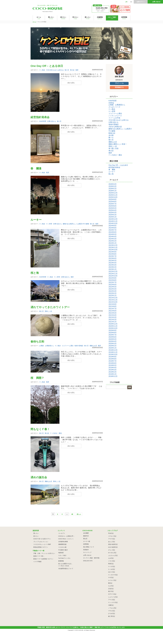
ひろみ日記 (111, 613)
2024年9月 (113, 225)
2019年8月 (113, 359)
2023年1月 (113, 269)
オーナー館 (86, 541)
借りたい (36, 536)
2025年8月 (113, 201)
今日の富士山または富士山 (55, 70)
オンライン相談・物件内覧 (91, 558)
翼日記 (110, 583)
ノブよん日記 (112, 608)
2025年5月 (113, 208)
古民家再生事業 (63, 541)
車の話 (72, 70)
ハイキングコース (115, 116)
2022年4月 (113, 289)
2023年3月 (113, 265)
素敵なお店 (93, 345)
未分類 (111, 135)
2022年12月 (113, 271)
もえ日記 (111, 586)
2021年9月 (113, 304)
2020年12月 (113, 324)
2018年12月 (113, 376)
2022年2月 (113, 293)
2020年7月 (113, 335)
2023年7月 (113, 256)
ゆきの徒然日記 (113, 547)
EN (131, 2)
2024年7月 (113, 230)
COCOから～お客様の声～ (66, 536)
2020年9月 (113, 330)
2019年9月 (113, 357)
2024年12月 (113, 219)
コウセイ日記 (112, 536)
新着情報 (61, 561)
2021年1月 (113, 322)
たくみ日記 (111, 569)
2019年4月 (113, 367)
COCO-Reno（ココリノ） (66, 539)
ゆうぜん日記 (112, 552)
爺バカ (111, 137)
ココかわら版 (62, 547)
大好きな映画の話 (115, 126)
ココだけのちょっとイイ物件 (42, 544)
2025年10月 (113, 197)
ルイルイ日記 (112, 580)
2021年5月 (113, 313)
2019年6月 (113, 363)
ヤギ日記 (111, 577)
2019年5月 (113, 365)
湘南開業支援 (62, 544)
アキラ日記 (111, 539)
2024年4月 (113, 236)
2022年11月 (113, 274)
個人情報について (88, 547)
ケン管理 (49, 224)
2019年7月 (113, 361)
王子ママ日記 (112, 594)
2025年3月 (113, 212)
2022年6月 (113, 284)
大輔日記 (111, 605)
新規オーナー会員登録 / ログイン (43, 559)
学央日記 (111, 533)
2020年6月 (113, 337)
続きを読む (71, 83)
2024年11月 (113, 221)
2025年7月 (113, 204)
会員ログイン (141, 1)
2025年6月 (113, 206)
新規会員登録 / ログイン (40, 547)
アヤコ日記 (111, 599)
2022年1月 (113, 295)
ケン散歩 (42, 70)
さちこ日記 (111, 550)
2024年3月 (113, 239)
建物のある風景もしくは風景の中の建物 (76, 224)
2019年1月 (113, 374)
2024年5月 (113, 234)
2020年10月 (113, 328)
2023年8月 (113, 254)
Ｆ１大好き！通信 (56, 433)
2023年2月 (113, 267)
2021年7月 (113, 308)
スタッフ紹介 (62, 555)
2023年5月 (113, 260)
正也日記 (111, 588)
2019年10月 (113, 354)
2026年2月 (113, 188)
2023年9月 (113, 252)
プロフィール (119, 83)
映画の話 (112, 133)
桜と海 (35, 272)
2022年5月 (113, 287)
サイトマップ (87, 552)
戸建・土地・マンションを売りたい (44, 553)
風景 (76, 70)
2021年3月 (113, 317)
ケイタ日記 (111, 566)
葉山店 (85, 538)
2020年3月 (113, 343)
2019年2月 (113, 372)
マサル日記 (111, 611)
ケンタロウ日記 (113, 575)
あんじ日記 (111, 541)
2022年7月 (113, 282)
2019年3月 (113, 370)
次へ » (79, 514)
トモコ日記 (111, 561)
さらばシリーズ (114, 107)
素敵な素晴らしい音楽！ (118, 144)
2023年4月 (113, 263)
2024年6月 (113, 232)
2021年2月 (113, 319)
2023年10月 (113, 250)
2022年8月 (113, 280)
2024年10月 (113, 223)
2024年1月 (113, 243)
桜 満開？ (37, 377)
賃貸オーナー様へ (38, 556)
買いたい (36, 533)
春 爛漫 (36, 168)
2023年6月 (113, 258)
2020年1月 (113, 348)
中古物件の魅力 (63, 550)
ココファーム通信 (67, 345)
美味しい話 (48, 311)
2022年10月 (113, 276)
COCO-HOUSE (79, 630)
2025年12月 (113, 193)
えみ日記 (111, 558)
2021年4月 (113, 315)
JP (126, 2)
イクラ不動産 (37, 561)
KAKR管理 (42, 121)
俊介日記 (111, 591)
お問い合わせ (156, 1)
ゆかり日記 (111, 572)
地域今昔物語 (78, 345)
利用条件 (86, 550)
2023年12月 (113, 245)
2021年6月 (113, 311)
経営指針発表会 (40, 117)
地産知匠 (61, 552)
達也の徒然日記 (113, 544)
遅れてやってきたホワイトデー (50, 307)
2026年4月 (113, 184)
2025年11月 (113, 195)
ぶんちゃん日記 (113, 555)
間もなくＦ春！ (40, 429)
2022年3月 (113, 291)
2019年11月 (113, 352)
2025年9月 (113, 199)
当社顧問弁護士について (65, 568)
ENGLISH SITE (88, 561)
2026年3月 (113, 186)
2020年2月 (113, 346)
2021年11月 (113, 300)
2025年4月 (113, 210)
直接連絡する (119, 87)
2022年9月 (113, 278)
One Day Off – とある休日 (47, 65)
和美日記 (111, 563)
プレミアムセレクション (40, 541)
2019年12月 (113, 350)
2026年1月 (113, 191)
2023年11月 (113, 247)
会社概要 (86, 533)
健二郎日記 (111, 616)
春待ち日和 (37, 341)
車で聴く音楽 (114, 148)
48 (72, 514)
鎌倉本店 (86, 536)
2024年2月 (113, 241)
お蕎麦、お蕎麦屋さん (46, 345)
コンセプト (61, 533)
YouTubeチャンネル (64, 558)
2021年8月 (113, 306)
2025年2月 (113, 215)
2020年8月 (113, 332)
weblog (111, 103)
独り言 (67, 70)
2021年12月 (113, 298)
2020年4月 (113, 341)
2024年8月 (113, 228)
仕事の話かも (51, 121)
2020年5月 (113, 339)
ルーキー (36, 219)
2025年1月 (113, 217)
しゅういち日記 (113, 597)
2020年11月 (113, 326)
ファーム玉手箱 (114, 118)
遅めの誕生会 (39, 477)
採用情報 (86, 544)
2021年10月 (113, 302)
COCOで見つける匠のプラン (42, 539)
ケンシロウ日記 (113, 602)
